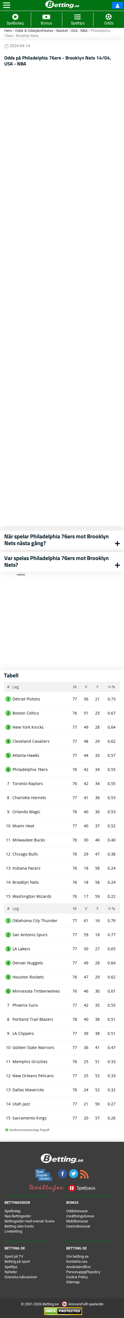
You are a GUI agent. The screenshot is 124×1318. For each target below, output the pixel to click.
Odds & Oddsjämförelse (34, 30)
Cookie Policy (77, 1277)
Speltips (11, 1267)
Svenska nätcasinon (21, 1277)
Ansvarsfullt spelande (82, 1304)
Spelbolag (12, 1211)
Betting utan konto (19, 1226)
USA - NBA (79, 30)
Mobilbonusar (77, 1221)
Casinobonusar (78, 1226)
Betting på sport (17, 1261)
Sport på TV (14, 1256)
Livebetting (13, 1231)
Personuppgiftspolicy (83, 1272)
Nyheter (11, 1272)
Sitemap (73, 1282)
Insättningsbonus (80, 1216)
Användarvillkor (78, 1267)
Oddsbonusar (77, 1211)
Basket (62, 30)
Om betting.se (77, 1256)
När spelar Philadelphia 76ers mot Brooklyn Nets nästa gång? (56, 539)
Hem (8, 30)
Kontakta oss (76, 1261)
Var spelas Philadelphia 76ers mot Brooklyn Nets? (56, 561)
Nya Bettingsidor (18, 1216)
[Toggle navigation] (6, 5)
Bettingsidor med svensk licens (30, 1221)
